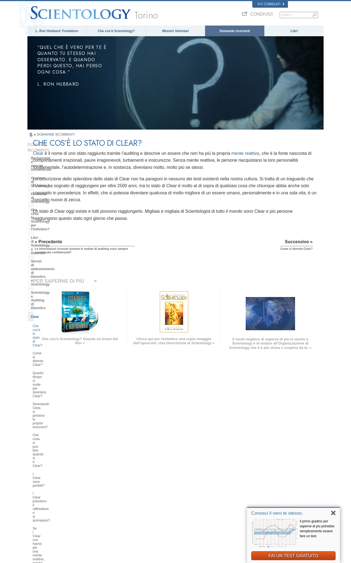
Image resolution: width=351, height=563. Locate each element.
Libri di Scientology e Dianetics (55, 194)
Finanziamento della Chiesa (52, 408)
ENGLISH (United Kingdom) (49, 474)
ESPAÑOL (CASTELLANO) (109, 490)
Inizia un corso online (256, 491)
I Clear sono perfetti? (48, 288)
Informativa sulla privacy (221, 557)
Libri (294, 31)
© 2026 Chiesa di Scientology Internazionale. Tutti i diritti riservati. (71, 557)
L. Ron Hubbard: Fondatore (57, 31)
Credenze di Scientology (50, 165)
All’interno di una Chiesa (50, 342)
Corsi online (171, 497)
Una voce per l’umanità (178, 475)
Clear (98, 153)
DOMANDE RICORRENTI (56, 134)
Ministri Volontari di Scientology (263, 497)
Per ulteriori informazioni (179, 502)
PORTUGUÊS (100, 506)
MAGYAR (97, 469)
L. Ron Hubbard (173, 465)
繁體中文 (36, 507)
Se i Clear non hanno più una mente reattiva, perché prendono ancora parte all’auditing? (56, 311)
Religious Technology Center (53, 387)
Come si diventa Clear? (50, 244)
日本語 (34, 497)
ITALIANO (97, 501)
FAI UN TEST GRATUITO (293, 555)
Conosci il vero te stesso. (277, 513)
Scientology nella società (50, 416)
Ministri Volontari (175, 31)
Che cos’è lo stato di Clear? (53, 236)
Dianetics (248, 470)
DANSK (35, 479)
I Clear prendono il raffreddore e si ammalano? (58, 298)
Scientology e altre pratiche (52, 362)
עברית (35, 491)
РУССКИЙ (37, 502)
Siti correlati (270, 4)
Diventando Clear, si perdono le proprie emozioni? (55, 266)
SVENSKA (98, 479)
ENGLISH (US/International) (49, 469)
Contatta (168, 507)
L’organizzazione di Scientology (56, 370)
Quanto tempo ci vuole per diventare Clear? (52, 254)
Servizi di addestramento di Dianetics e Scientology (52, 204)
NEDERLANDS (40, 512)
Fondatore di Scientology (50, 173)
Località (168, 512)
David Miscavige (253, 486)
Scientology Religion (256, 481)
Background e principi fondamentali (48, 154)
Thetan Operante (44, 325)
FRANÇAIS (38, 485)
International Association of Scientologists (270, 502)
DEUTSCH (37, 518)
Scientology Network (256, 475)
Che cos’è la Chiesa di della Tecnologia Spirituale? (52, 397)
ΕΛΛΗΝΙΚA (98, 495)
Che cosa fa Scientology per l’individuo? (53, 183)
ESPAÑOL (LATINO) (104, 485)
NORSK (96, 474)
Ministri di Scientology (48, 333)
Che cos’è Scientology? (116, 31)
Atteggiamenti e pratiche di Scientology (52, 352)
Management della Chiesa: (51, 379)
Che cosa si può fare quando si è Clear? (57, 278)
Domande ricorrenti (235, 31)
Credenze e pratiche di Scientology (186, 470)
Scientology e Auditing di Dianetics (50, 216)
